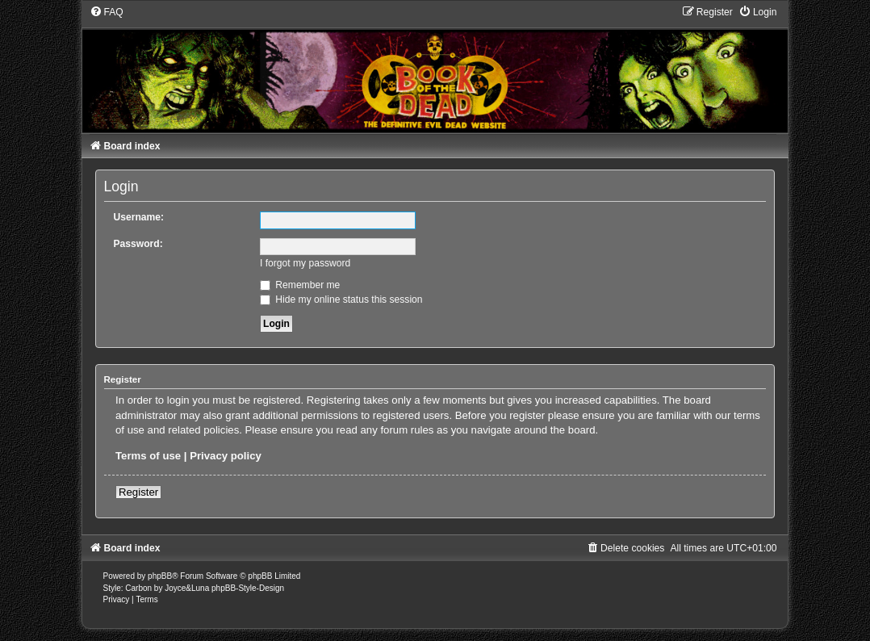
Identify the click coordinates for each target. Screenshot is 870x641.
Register (138, 492)
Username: (139, 217)
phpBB (160, 576)
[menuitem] (106, 12)
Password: (138, 243)
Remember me (300, 285)
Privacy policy (225, 456)
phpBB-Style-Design (247, 588)
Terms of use (148, 456)
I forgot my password (305, 263)
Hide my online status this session (341, 299)
